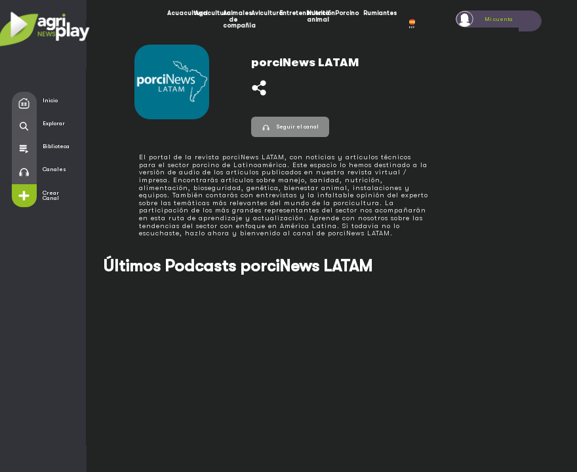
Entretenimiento (290, 12)
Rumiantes (374, 12)
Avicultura (262, 12)
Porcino (346, 12)
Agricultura (206, 12)
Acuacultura (178, 12)
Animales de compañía (234, 19)
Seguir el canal (290, 126)
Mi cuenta (499, 19)
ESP (412, 24)
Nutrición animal (318, 16)
